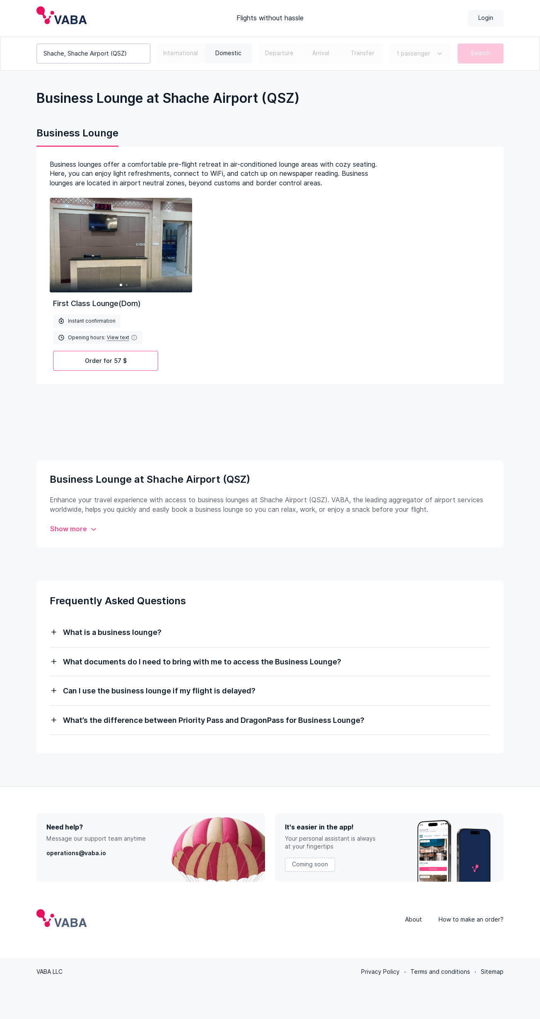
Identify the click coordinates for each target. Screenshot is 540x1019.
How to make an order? (471, 919)
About (413, 919)
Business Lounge (77, 133)
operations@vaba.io (76, 853)
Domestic (228, 53)
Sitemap (492, 971)
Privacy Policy (380, 971)
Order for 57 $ (106, 361)
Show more (73, 529)
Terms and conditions (440, 971)
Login (485, 18)
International (180, 53)
